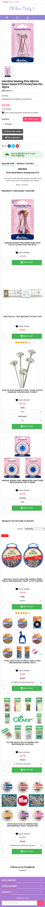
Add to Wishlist (22, 252)
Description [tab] (8, 163)
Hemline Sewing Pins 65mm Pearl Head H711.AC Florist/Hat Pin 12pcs (22, 244)
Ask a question (12, 137)
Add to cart (32, 119)
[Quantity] (13, 119)
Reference (6, 91)
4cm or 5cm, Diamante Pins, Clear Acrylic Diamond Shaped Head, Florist (22, 391)
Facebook (22, 870)
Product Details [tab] (25, 163)
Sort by (20, 529)
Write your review (12, 131)
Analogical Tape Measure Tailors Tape (22, 316)
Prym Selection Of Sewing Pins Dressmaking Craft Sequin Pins (22, 825)
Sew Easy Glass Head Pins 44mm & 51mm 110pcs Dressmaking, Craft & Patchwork (22, 580)
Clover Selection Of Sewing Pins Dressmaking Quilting (22, 743)
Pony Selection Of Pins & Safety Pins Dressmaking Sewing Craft (22, 662)
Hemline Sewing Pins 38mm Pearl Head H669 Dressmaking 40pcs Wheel (22, 481)
